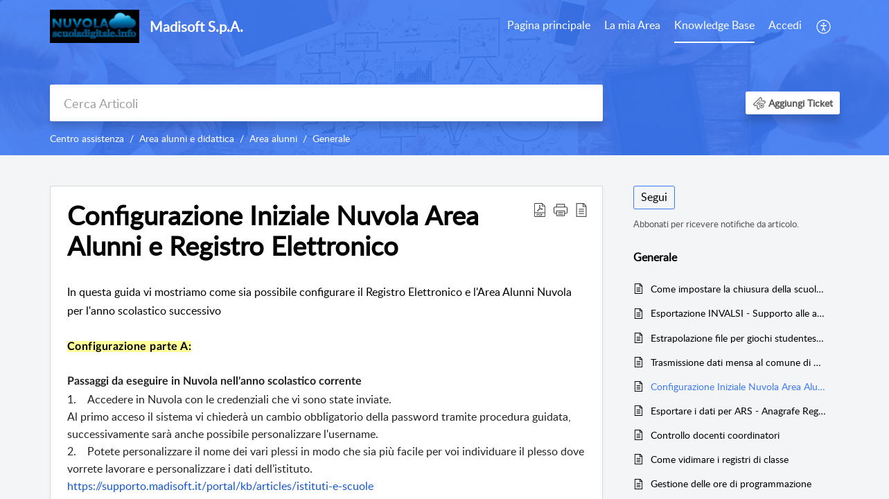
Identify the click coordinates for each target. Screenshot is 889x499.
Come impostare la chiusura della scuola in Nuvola (738, 288)
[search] (326, 103)
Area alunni (273, 138)
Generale (331, 138)
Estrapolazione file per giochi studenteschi (738, 337)
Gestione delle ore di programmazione (731, 483)
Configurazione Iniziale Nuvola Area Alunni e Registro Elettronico (738, 386)
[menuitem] (548, 26)
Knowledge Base (714, 25)
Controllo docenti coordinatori (715, 434)
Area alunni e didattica (186, 138)
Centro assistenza (87, 138)
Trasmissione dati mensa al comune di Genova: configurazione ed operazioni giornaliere (738, 362)
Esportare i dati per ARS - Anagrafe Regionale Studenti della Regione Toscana (738, 410)
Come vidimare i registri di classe (720, 459)
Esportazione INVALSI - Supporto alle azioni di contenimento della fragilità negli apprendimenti (738, 312)
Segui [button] (654, 196)
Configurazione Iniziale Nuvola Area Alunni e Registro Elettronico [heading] (273, 230)
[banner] (444, 77)
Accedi (785, 25)
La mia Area (632, 25)
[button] (824, 26)
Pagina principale (548, 25)
